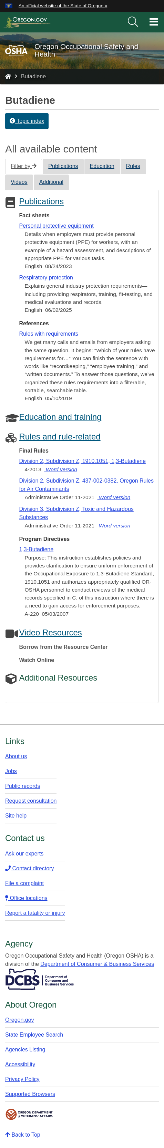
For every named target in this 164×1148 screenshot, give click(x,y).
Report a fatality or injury (35, 913)
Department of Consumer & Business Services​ (97, 964)
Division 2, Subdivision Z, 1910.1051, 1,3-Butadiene (82, 461)
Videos (19, 182)
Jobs (11, 771)
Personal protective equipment (56, 226)
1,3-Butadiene (36, 549)
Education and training (60, 417)
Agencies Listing (25, 1049)
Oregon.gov (19, 1020)
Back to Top (22, 1135)
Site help (16, 816)
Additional (51, 182)
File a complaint (24, 883)
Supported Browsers (30, 1094)
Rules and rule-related (59, 436)
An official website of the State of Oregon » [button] (63, 5)
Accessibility (20, 1064)
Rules (133, 166)
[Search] (133, 22)
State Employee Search (34, 1035)
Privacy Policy (22, 1079)
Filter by (24, 166)
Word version (60, 469)
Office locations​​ (26, 898)
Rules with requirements (48, 334)
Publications (63, 166)
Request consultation (31, 801)
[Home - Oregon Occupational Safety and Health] (8, 76)
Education (102, 166)
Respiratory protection (46, 277)
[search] (133, 22)
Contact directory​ (29, 868)
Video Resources (50, 632)
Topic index (27, 121)
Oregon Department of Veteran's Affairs (29, 1114)
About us (16, 756)
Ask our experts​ (24, 854)
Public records (22, 786)
